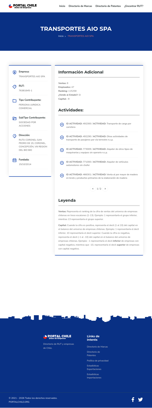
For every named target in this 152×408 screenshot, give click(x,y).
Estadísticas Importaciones (94, 376)
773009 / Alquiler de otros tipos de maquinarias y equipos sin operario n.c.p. (99, 151)
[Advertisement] (76, 292)
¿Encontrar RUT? (133, 6)
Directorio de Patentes (108, 6)
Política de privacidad (98, 361)
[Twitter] (140, 400)
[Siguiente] (105, 189)
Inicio (62, 6)
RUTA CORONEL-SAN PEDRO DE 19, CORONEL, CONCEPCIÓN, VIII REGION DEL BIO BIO (33, 145)
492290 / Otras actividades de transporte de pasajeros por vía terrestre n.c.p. (97, 138)
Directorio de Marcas (80, 6)
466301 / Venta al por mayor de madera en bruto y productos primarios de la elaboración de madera (101, 176)
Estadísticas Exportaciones (94, 368)
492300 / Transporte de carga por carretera (99, 125)
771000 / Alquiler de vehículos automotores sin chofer (97, 164)
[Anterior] (93, 189)
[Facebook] (132, 400)
